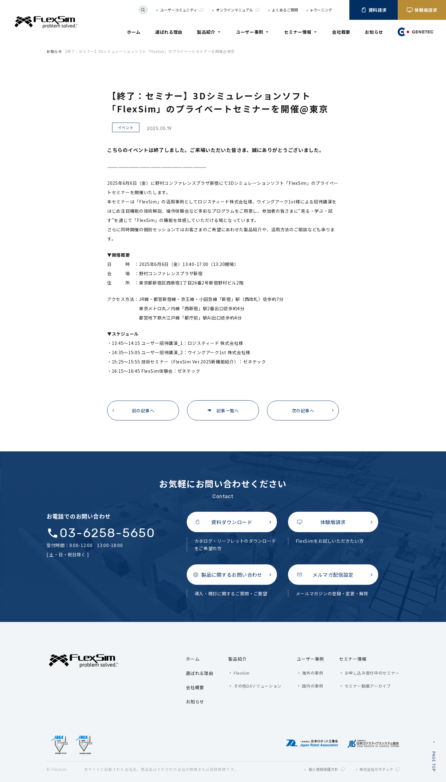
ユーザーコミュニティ (181, 9)
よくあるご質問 (285, 9)
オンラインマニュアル (238, 9)
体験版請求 (421, 10)
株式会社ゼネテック (380, 769)
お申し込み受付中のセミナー (372, 673)
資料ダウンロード (231, 522)
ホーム (134, 32)
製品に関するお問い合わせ (231, 574)
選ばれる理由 (168, 32)
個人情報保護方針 (326, 769)
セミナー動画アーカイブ (368, 686)
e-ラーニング (321, 9)
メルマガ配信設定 (333, 574)
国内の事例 (312, 686)
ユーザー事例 (249, 32)
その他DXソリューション (258, 686)
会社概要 (341, 32)
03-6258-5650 (107, 533)
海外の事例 (312, 673)
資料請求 (374, 10)
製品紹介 (206, 32)
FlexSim (242, 673)
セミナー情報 (297, 32)
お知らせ (374, 32)
